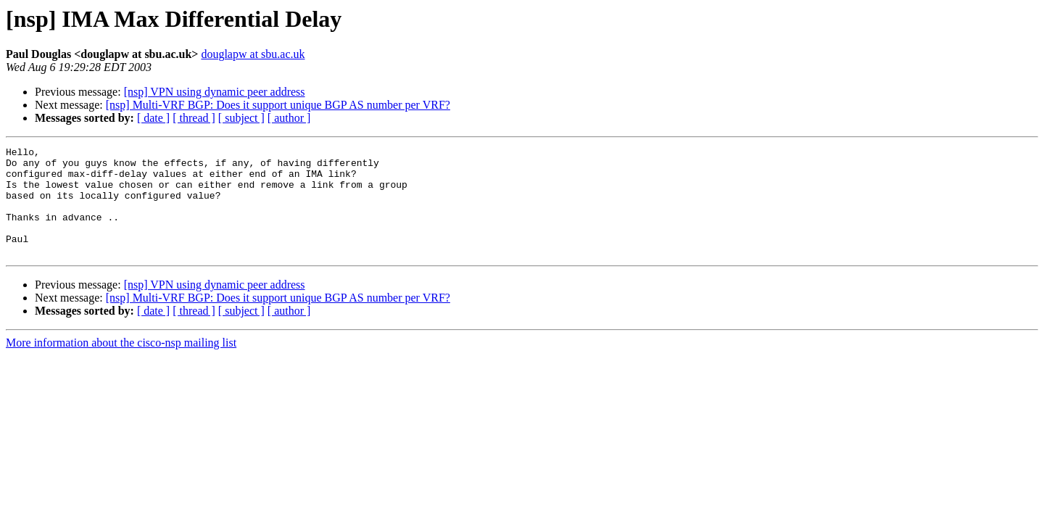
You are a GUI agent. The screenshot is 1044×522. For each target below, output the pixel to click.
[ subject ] (241, 118)
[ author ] (289, 118)
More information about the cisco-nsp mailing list (121, 364)
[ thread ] (194, 118)
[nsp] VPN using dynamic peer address (214, 92)
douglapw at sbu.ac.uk (252, 54)
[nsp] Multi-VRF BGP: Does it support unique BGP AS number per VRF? (278, 105)
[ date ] (153, 118)
